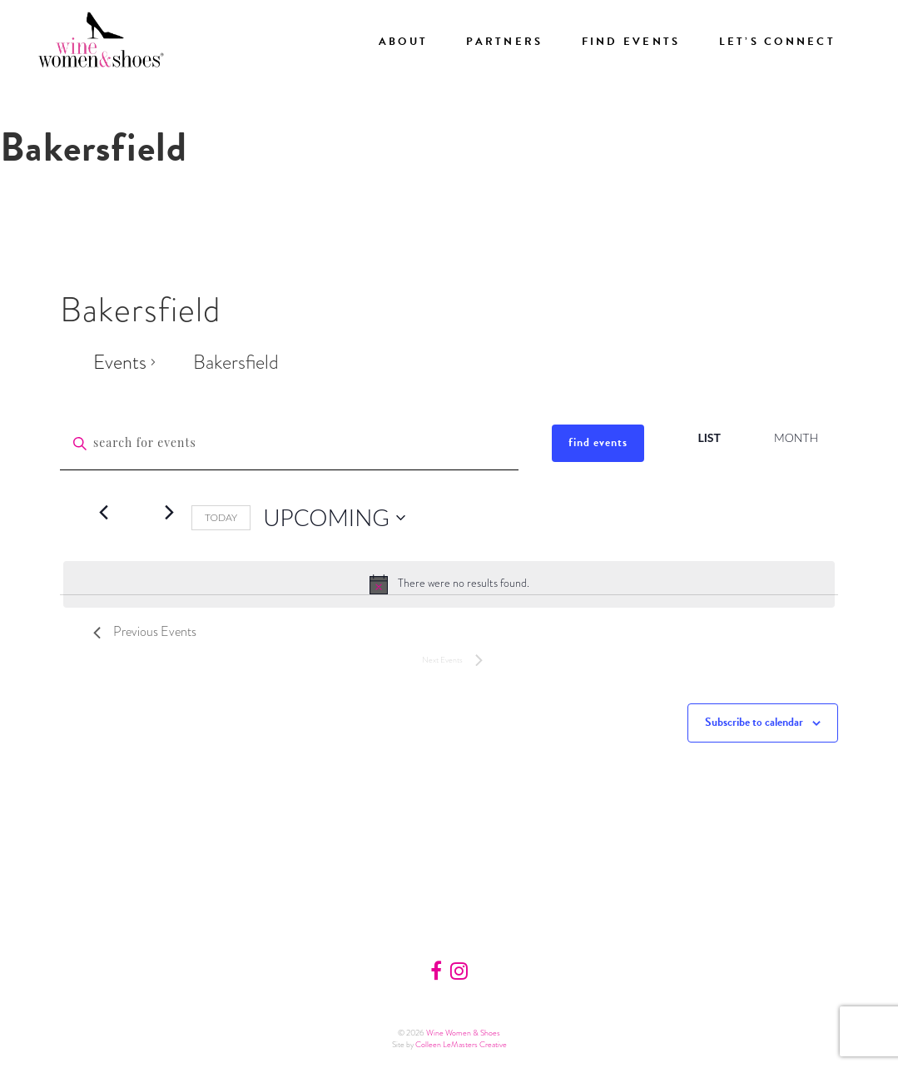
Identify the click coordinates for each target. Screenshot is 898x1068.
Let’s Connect (777, 41)
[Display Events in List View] (709, 438)
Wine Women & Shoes (463, 1032)
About (403, 41)
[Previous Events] (103, 513)
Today (221, 517)
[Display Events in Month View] (796, 438)
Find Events (631, 41)
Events (119, 362)
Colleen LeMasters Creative (461, 1044)
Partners (504, 41)
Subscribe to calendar (754, 722)
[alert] (449, 584)
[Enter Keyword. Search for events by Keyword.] (289, 443)
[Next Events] (169, 513)
